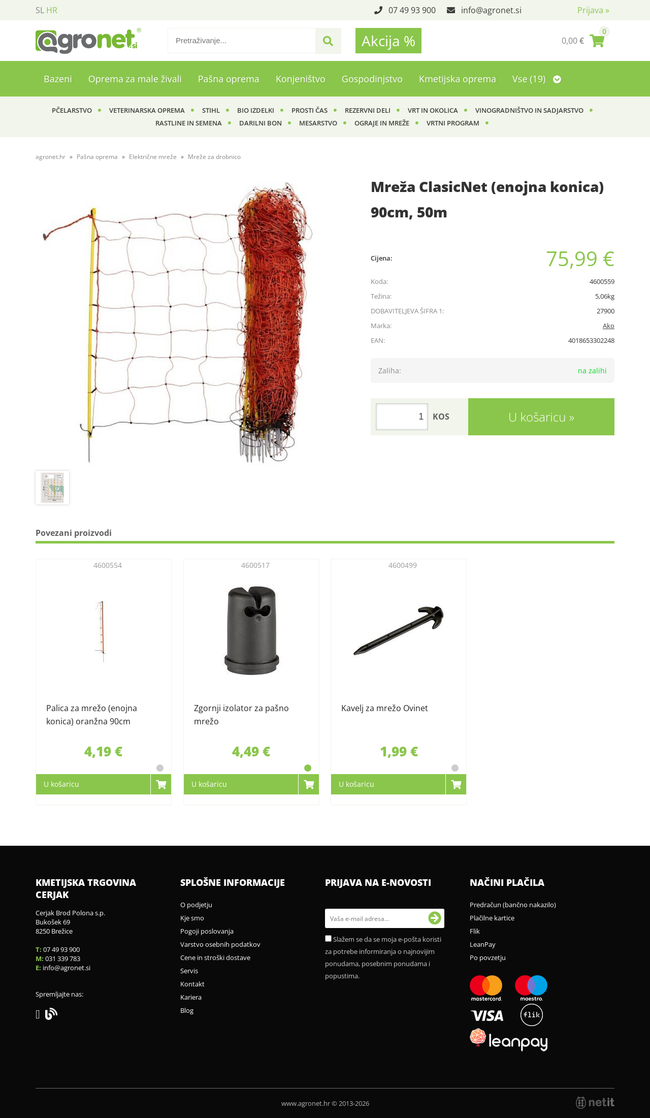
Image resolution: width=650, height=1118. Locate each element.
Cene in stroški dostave (215, 957)
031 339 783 (62, 958)
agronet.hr (51, 156)
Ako (608, 325)
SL (40, 10)
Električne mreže (153, 156)
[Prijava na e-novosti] (434, 918)
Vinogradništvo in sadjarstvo (529, 110)
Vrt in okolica (433, 110)
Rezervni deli (368, 110)
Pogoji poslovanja (207, 931)
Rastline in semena (188, 122)
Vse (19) (536, 79)
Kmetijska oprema (457, 79)
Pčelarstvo (72, 110)
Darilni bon (260, 122)
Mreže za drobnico (214, 156)
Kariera (191, 997)
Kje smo (192, 917)
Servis (189, 970)
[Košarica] (583, 40)
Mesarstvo (318, 122)
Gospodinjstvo (372, 79)
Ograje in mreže (381, 122)
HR (51, 10)
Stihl (211, 110)
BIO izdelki (255, 110)
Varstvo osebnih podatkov (220, 944)
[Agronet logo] (88, 40)
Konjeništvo (301, 79)
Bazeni (58, 79)
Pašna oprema (228, 79)
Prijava (593, 10)
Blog (186, 1010)
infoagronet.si (491, 10)
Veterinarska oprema (147, 110)
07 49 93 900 (412, 10)
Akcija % (388, 40)
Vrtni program (453, 122)
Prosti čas (309, 110)
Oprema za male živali (135, 79)
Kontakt (192, 983)
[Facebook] (40, 1015)
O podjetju (196, 904)
